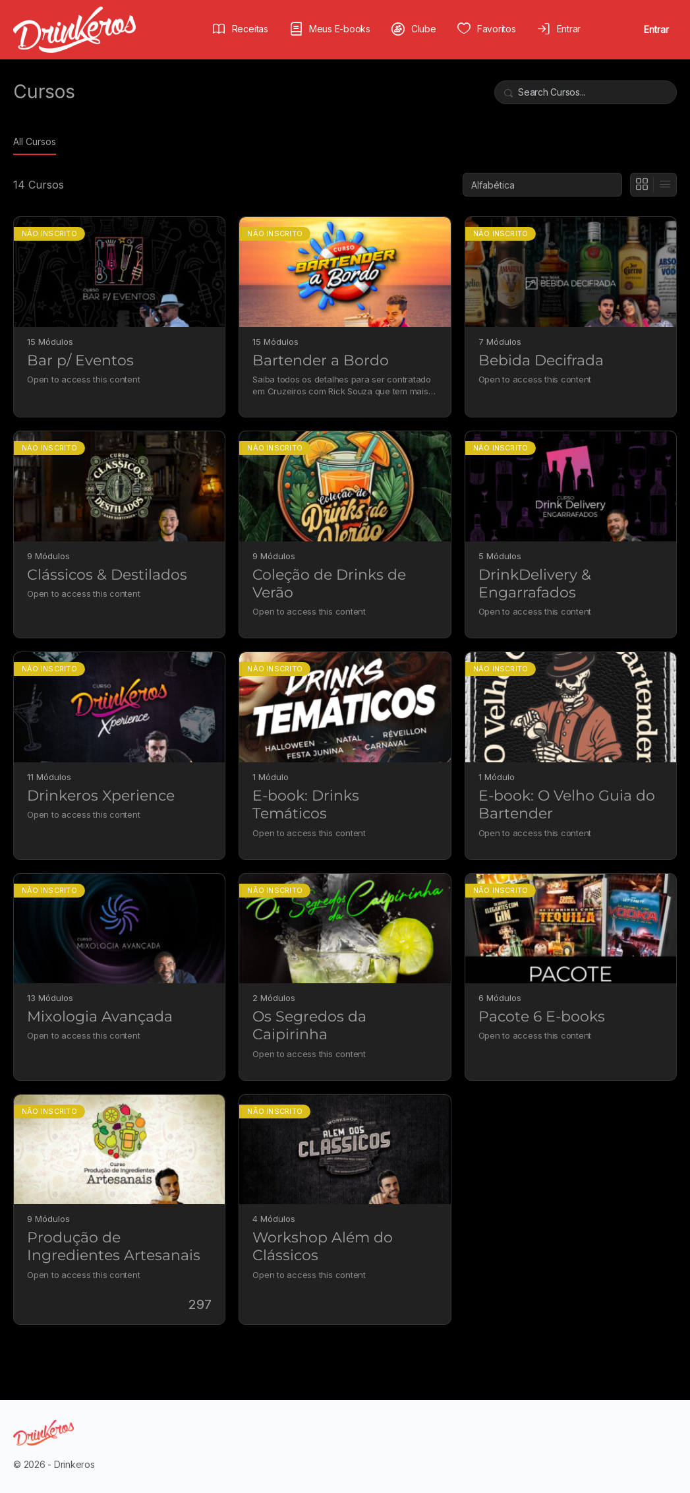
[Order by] (542, 185)
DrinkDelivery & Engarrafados (534, 583)
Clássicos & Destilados (107, 575)
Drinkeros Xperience (101, 796)
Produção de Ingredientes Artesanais (113, 1246)
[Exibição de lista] (665, 185)
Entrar (656, 29)
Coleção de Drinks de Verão (329, 583)
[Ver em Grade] (642, 185)
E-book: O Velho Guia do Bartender (566, 804)
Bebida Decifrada (541, 360)
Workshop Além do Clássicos (322, 1246)
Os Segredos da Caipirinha (309, 1025)
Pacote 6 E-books (541, 1016)
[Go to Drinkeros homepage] (74, 28)
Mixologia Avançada (100, 1016)
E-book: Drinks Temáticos (305, 804)
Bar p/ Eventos (80, 360)
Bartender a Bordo (320, 360)
